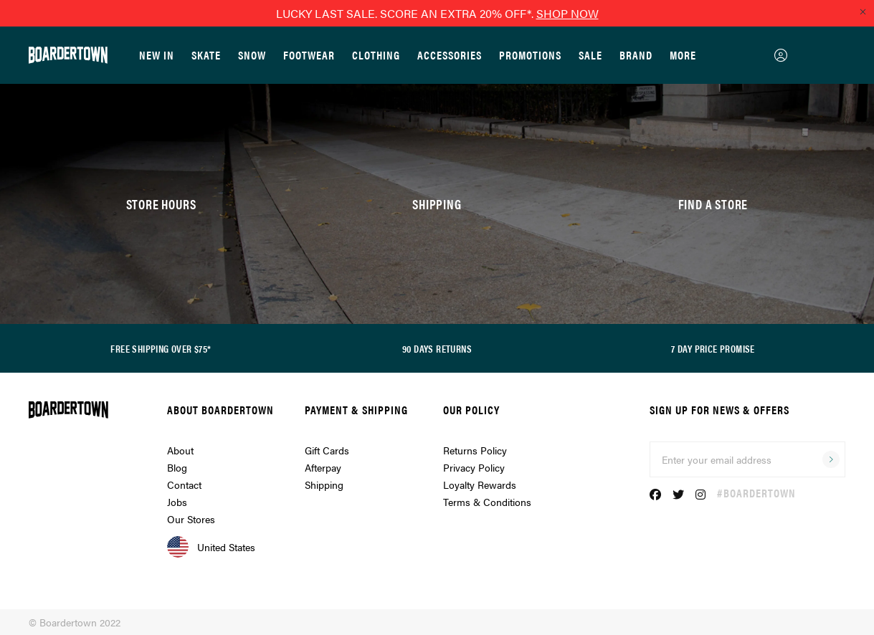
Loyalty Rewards (479, 484)
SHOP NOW (567, 13)
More (683, 55)
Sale (590, 55)
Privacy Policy (474, 467)
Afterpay (323, 467)
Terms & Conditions (487, 502)
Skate (206, 55)
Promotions (530, 55)
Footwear (309, 55)
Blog (177, 467)
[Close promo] (862, 11)
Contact (184, 484)
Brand (635, 55)
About (180, 450)
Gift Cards (327, 450)
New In (156, 55)
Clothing (376, 55)
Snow (252, 55)
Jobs (177, 502)
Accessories (449, 55)
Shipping (324, 484)
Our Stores (191, 519)
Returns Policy (475, 450)
